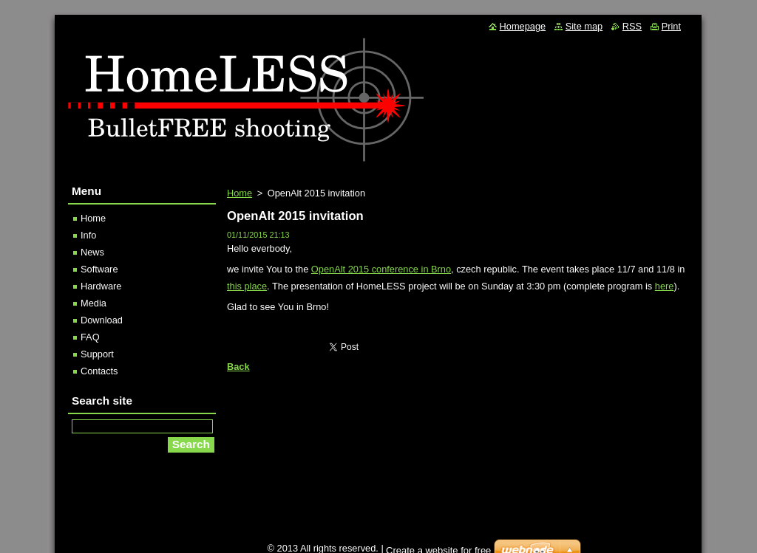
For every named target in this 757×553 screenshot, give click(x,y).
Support (97, 354)
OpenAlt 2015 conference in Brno (381, 269)
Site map (584, 26)
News (92, 252)
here (664, 286)
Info (88, 235)
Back (238, 366)
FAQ (90, 337)
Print (671, 26)
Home (239, 193)
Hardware (101, 286)
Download (102, 320)
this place (247, 286)
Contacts (99, 371)
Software (99, 269)
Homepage (523, 26)
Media (93, 303)
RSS (632, 26)
